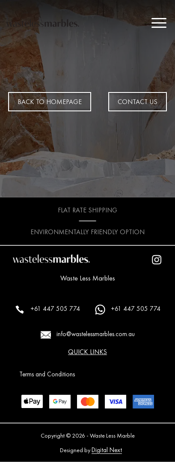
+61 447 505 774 (47, 309)
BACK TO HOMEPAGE (50, 101)
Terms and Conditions (47, 374)
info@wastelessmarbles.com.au (88, 335)
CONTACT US (137, 101)
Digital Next (107, 450)
